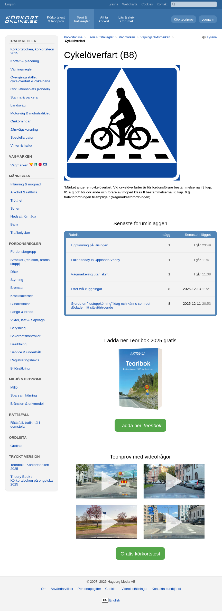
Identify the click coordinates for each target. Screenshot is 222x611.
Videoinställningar (135, 589)
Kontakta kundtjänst (166, 589)
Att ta (104, 19)
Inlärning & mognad (25, 184)
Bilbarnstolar (20, 304)
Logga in (207, 19)
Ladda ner (140, 425)
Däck (14, 272)
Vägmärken (127, 37)
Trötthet (16, 200)
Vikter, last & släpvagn (27, 320)
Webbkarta (129, 4)
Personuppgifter (89, 589)
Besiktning (18, 344)
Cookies (147, 4)
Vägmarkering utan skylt (89, 274)
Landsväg (17, 105)
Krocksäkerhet (21, 296)
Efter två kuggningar (86, 289)
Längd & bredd (21, 312)
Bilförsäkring (20, 368)
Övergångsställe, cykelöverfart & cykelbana (30, 79)
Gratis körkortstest (140, 553)
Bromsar (16, 288)
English (10, 4)
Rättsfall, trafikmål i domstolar (25, 424)
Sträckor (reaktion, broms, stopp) (30, 262)
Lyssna (113, 4)
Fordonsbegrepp (23, 252)
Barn (14, 224)
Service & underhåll (25, 352)
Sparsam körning (23, 395)
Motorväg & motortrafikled (30, 113)
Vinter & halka (21, 145)
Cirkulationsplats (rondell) (30, 89)
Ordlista (16, 446)
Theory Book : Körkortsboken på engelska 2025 (31, 480)
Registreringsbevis (24, 360)
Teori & (82, 19)
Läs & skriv (126, 19)
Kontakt (162, 4)
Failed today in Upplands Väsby (95, 260)
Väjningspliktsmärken (155, 37)
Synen (15, 208)
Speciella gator (21, 137)
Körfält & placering (24, 61)
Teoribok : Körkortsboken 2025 (29, 467)
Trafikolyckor (20, 233)
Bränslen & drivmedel (26, 404)
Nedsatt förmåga (23, 216)
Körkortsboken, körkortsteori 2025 (32, 51)
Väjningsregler (21, 69)
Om (44, 589)
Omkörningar (20, 121)
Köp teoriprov (183, 19)
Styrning (16, 280)
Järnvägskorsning (24, 129)
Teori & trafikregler (100, 37)
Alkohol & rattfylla (23, 192)
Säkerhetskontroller (25, 336)
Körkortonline (73, 37)
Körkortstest (56, 19)
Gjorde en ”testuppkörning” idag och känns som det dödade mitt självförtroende (110, 305)
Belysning (17, 328)
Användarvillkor (62, 589)
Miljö (13, 387)
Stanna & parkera (24, 97)
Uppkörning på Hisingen (89, 245)
